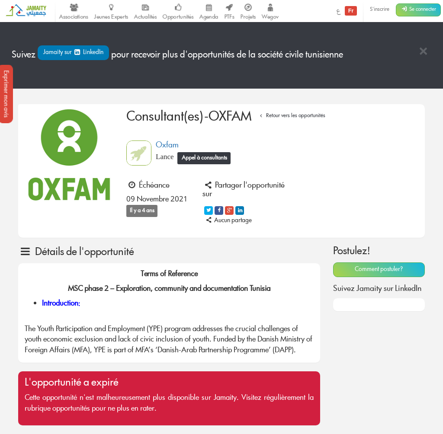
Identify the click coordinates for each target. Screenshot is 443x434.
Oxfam (167, 145)
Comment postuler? (379, 270)
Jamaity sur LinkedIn (73, 53)
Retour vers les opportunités (291, 116)
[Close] (423, 52)
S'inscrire (379, 9)
